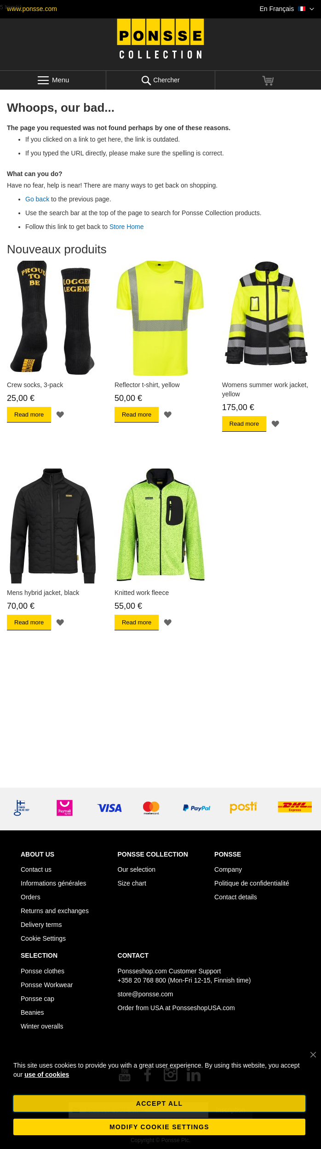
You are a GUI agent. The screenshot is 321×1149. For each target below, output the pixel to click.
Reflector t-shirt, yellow (147, 385)
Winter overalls (42, 1026)
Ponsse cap (37, 998)
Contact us (36, 869)
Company (228, 869)
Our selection (136, 869)
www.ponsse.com (32, 8)
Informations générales (53, 883)
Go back (37, 199)
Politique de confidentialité (251, 883)
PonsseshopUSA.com (203, 1008)
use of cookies (46, 1074)
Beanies (32, 1012)
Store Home (126, 226)
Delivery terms (41, 924)
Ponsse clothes (42, 971)
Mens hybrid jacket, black (43, 592)
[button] (287, 9)
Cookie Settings (43, 938)
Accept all (159, 1103)
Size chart (132, 883)
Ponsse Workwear (47, 985)
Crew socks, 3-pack (35, 385)
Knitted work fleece (142, 592)
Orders (30, 897)
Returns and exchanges (55, 911)
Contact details (235, 897)
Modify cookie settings (159, 1127)
